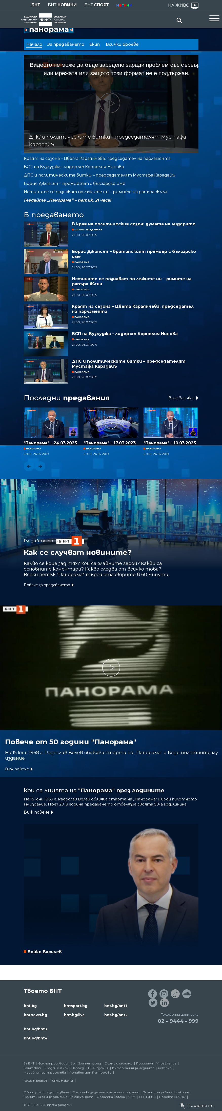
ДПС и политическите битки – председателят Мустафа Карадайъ (129, 364)
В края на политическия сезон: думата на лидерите (133, 224)
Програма (144, 1063)
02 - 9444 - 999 (178, 1021)
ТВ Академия (98, 1068)
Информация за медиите (133, 1068)
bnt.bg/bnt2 (116, 1015)
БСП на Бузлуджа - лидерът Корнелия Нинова (125, 333)
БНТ (35, 5)
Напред (78, 1068)
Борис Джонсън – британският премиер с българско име (134, 254)
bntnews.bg (35, 1015)
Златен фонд (89, 1063)
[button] (29, 466)
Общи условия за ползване (46, 1092)
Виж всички (181, 398)
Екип (95, 44)
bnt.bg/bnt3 (35, 1029)
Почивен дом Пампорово (90, 1072)
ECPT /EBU (147, 1097)
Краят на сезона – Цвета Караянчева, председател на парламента (133, 309)
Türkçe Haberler (61, 1080)
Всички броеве (122, 44)
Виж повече (17, 769)
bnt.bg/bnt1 (115, 1006)
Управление (166, 1063)
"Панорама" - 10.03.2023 (170, 443)
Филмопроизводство (56, 1063)
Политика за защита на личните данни (105, 1092)
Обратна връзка (111, 1097)
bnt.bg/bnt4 (36, 1038)
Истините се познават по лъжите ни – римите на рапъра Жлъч (132, 281)
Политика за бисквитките (166, 1092)
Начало (34, 44)
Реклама (164, 1068)
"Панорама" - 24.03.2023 (50, 443)
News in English (35, 1080)
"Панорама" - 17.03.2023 (110, 443)
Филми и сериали (119, 1063)
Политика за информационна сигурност (58, 1097)
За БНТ (29, 1063)
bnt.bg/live (74, 1015)
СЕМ (131, 1097)
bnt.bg (30, 1006)
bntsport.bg (75, 1006)
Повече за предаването (47, 585)
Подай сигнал (57, 1068)
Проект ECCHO (172, 1097)
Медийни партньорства (45, 1072)
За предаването (65, 44)
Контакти (33, 1068)
